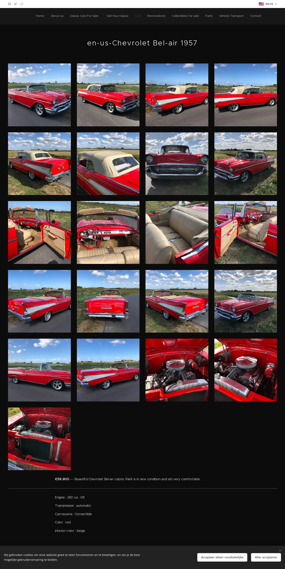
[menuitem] (205, 16)
